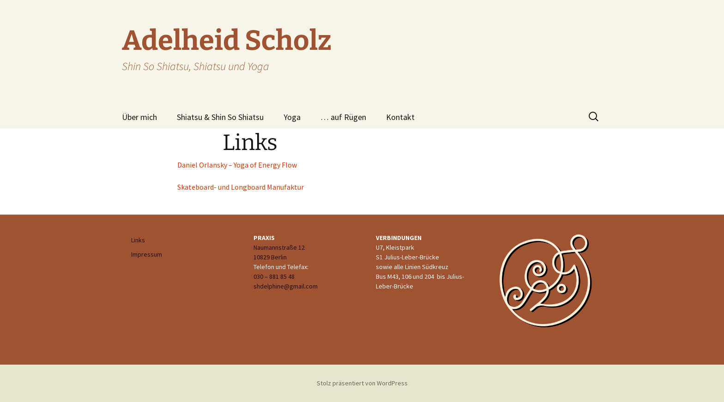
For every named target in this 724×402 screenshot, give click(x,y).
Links (138, 240)
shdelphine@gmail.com (285, 286)
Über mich (139, 117)
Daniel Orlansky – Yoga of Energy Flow (237, 164)
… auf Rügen (343, 117)
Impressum (146, 254)
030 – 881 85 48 (274, 276)
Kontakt (400, 117)
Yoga (292, 117)
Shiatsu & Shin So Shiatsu (220, 117)
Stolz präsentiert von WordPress (362, 383)
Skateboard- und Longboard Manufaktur (240, 187)
